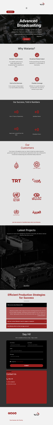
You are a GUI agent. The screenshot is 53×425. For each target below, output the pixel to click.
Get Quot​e (10, 11)
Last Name (29, 342)
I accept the (17, 361)
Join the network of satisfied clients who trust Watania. (26, 222)
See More (26, 285)
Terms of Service (19, 361)
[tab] (26, 305)
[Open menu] (26, 8)
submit (26, 365)
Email (11, 348)
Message (12, 354)
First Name (12, 342)
